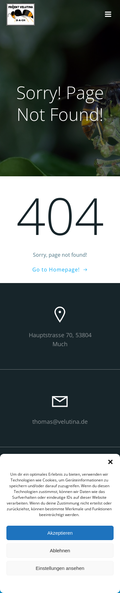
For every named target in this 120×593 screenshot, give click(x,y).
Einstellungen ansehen (60, 568)
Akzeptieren (60, 533)
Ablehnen (60, 550)
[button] (110, 462)
